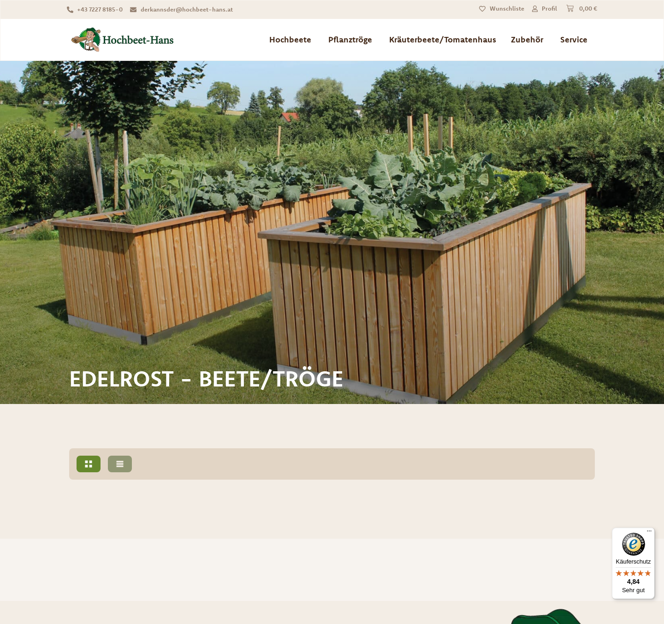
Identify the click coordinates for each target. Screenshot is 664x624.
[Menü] (649, 533)
